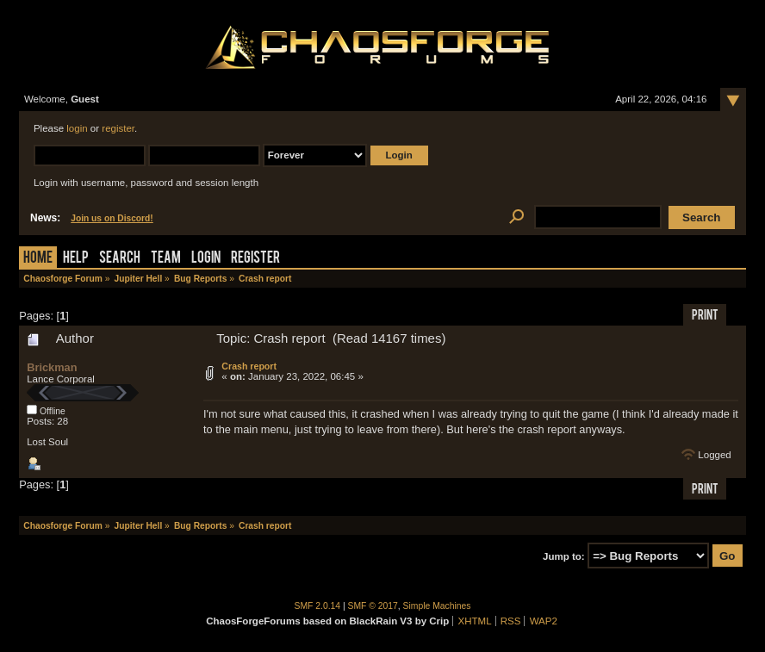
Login (206, 258)
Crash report (249, 366)
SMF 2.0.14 (318, 606)
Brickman (52, 367)
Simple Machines (437, 606)
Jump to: (564, 556)
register (118, 128)
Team (166, 258)
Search (119, 258)
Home (38, 258)
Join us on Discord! (112, 218)
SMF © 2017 (373, 606)
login (76, 128)
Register (255, 258)
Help (76, 258)
